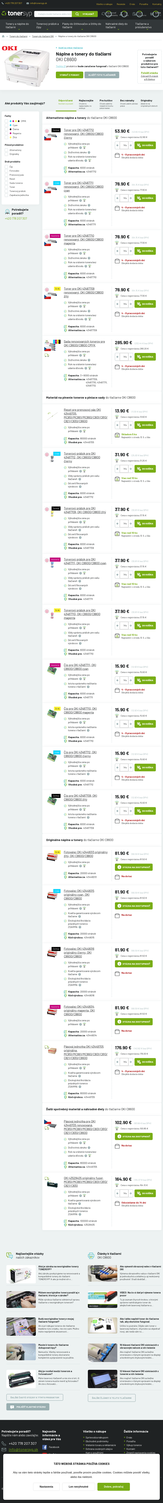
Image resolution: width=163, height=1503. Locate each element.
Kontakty (156, 4)
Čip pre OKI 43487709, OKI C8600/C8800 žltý (80, 797)
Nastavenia (46, 1486)
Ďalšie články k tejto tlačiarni (111, 1398)
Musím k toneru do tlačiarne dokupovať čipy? (53, 1346)
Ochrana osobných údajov (99, 1448)
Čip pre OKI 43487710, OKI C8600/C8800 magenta (80, 710)
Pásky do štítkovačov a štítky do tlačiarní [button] (81, 27)
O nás (132, 4)
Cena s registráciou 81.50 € (134, 859)
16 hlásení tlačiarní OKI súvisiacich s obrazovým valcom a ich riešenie (139, 1346)
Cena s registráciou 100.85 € (134, 1128)
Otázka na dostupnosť (133, 867)
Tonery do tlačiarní (18, 36)
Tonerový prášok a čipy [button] (48, 27)
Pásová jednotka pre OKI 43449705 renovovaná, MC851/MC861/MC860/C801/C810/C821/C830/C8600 (86, 1126)
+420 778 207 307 (13, 3)
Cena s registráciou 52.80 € (134, 137)
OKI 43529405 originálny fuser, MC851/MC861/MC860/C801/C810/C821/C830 (86, 1181)
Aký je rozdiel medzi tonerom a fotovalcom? (55, 1372)
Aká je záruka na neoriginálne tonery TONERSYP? (58, 1268)
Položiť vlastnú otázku (28, 1407)
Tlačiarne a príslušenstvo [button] (147, 27)
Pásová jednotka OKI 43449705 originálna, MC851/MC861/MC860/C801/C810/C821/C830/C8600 (86, 1052)
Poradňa (143, 4)
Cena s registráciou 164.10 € (134, 1185)
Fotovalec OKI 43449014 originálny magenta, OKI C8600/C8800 (79, 1010)
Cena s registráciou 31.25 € (134, 460)
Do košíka (145, 145)
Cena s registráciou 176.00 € (134, 1053)
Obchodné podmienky (97, 1441)
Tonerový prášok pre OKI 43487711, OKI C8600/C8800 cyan (85, 561)
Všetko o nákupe (104, 4)
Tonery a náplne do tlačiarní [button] (19, 27)
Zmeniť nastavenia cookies (140, 1452)
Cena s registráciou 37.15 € (133, 515)
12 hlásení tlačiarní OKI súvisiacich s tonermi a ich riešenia (139, 1372)
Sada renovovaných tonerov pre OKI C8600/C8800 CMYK (84, 343)
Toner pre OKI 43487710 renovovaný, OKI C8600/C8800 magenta (83, 239)
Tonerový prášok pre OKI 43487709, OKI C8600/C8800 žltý (85, 510)
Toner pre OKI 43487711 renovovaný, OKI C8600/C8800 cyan (83, 186)
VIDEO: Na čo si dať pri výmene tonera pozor (140, 1294)
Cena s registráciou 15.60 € (134, 672)
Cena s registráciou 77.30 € (134, 190)
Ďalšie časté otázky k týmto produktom (35, 1397)
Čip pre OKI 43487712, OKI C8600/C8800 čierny (80, 754)
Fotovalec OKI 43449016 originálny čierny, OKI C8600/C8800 (79, 952)
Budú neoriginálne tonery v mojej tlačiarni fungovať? (56, 1320)
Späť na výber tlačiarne (70, 47)
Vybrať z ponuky (69, 75)
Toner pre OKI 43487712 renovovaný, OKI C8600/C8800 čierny (83, 133)
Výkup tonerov (134, 1445)
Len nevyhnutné (78, 1486)
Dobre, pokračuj (113, 1486)
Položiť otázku (149, 72)
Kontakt (130, 1448)
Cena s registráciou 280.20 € (135, 348)
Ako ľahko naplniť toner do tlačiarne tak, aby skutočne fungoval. (139, 1320)
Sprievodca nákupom (97, 1437)
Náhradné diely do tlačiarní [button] (118, 27)
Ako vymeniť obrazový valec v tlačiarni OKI (140, 1268)
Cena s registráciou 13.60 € (134, 416)
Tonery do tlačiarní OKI (43, 36)
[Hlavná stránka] (17, 14)
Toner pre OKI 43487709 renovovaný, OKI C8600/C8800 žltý (83, 292)
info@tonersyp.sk (38, 3)
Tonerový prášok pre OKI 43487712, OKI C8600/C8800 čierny (82, 457)
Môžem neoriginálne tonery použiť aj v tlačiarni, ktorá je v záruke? (58, 1294)
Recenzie (121, 4)
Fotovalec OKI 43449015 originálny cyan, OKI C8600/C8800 (79, 894)
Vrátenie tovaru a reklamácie (101, 1445)
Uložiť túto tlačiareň (101, 75)
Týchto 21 (61, 66)
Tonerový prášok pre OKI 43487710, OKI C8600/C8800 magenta (82, 614)
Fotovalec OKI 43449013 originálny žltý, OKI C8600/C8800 (86, 854)
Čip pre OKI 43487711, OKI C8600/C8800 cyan (80, 666)
